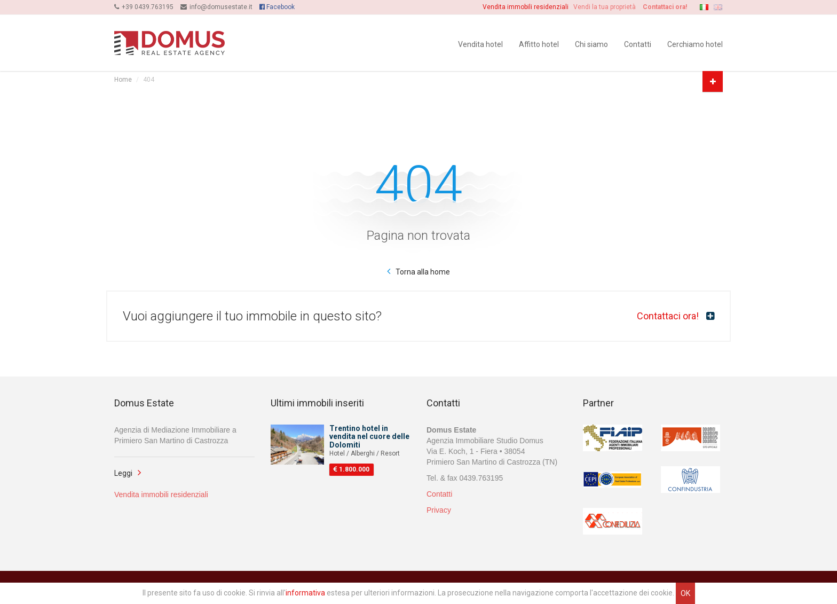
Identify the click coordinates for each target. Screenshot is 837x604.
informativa (305, 593)
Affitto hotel (539, 43)
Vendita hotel (480, 43)
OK (685, 593)
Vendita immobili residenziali (527, 7)
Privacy (439, 511)
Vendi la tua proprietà (608, 7)
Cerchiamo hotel (695, 43)
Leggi (123, 474)
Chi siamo (591, 43)
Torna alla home (423, 272)
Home (123, 79)
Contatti (637, 43)
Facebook (277, 7)
